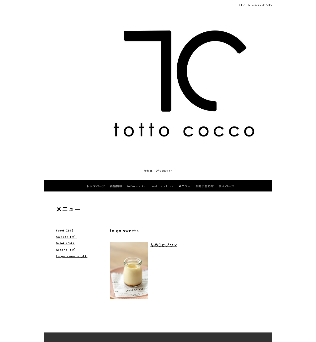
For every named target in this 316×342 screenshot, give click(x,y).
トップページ (96, 186)
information (137, 186)
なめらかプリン (164, 244)
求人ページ (226, 186)
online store (163, 186)
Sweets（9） (66, 237)
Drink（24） (65, 243)
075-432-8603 (259, 5)
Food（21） (65, 230)
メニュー (184, 186)
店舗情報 (116, 186)
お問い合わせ (204, 186)
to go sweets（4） (72, 256)
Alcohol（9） (66, 250)
